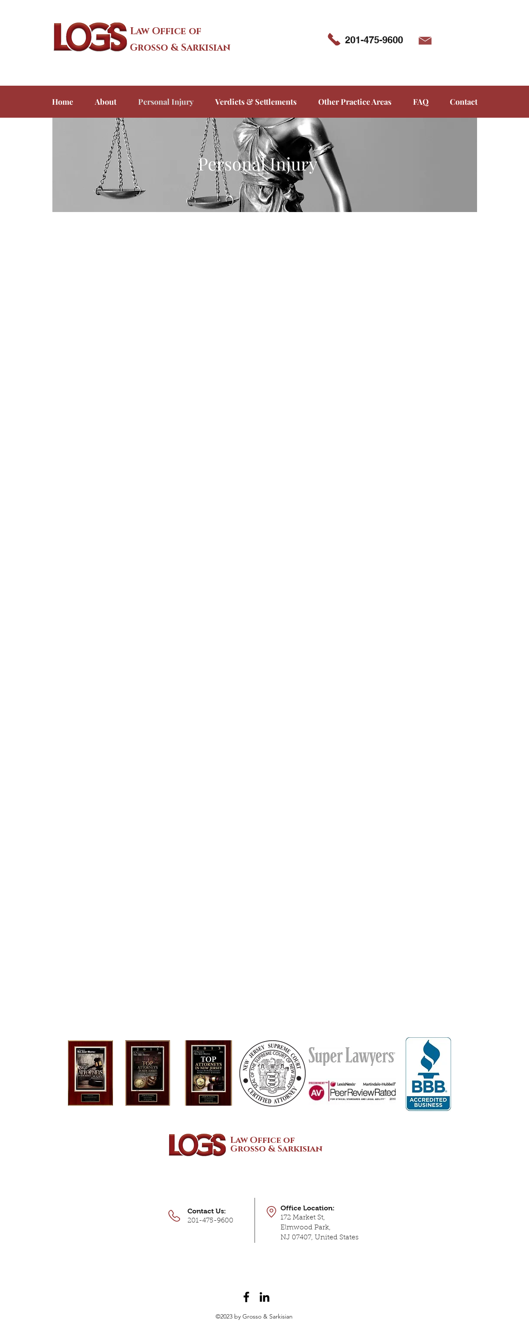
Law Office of (165, 31)
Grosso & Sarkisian (180, 48)
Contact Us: (206, 1211)
